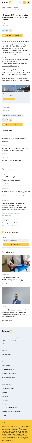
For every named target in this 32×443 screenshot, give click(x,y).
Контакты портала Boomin (9, 407)
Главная (3, 7)
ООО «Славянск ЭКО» (9, 41)
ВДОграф (7, 225)
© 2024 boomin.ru (6, 422)
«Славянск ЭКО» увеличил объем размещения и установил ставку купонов (15, 9)
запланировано (18, 59)
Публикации (9, 7)
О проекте (5, 400)
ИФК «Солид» (14, 66)
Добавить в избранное (13, 35)
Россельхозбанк (18, 64)
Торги (3, 225)
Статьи (4, 361)
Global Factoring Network (21, 195)
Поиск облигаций (7, 384)
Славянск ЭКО (5, 25)
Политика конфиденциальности (11, 411)
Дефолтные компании (8, 377)
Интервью (4, 213)
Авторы (4, 358)
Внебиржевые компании (9, 373)
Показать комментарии (13, 115)
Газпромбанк (7, 64)
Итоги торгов (5, 220)
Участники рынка (7, 381)
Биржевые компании (8, 369)
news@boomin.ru (6, 426)
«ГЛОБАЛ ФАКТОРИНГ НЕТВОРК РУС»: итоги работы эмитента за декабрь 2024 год (16, 192)
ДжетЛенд (7, 183)
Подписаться (15, 244)
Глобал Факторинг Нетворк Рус (8, 195)
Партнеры (5, 396)
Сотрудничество (7, 404)
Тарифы (4, 415)
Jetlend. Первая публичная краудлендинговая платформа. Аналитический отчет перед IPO (12, 178)
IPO (2, 183)
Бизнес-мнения (6, 354)
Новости (16, 7)
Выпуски (4, 392)
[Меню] (28, 2)
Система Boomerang (8, 388)
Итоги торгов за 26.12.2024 (10, 223)
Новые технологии (15, 225)
